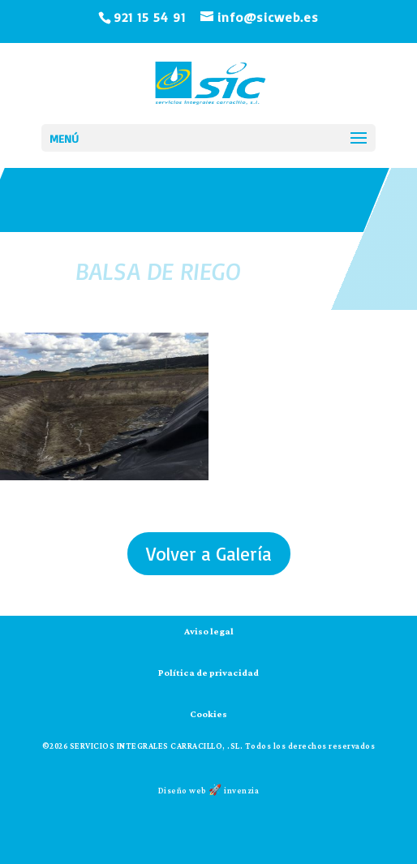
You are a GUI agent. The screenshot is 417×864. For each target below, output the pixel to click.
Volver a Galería (209, 553)
